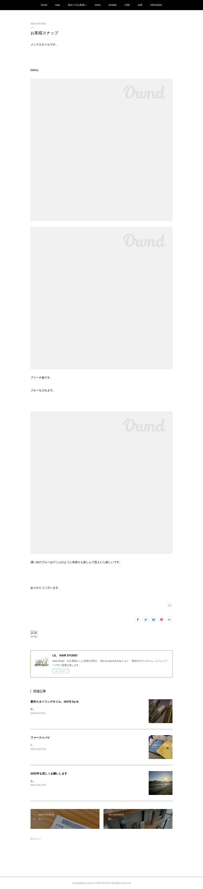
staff (140, 5)
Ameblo (113, 5)
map (57, 5)
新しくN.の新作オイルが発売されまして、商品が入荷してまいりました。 (70, 709)
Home (44, 5)
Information (156, 5)
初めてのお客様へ (77, 5)
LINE (127, 5)
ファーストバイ (40, 737)
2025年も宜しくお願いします (49, 773)
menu (98, 5)
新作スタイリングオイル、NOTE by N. (55, 701)
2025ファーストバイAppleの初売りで (50, 745)
